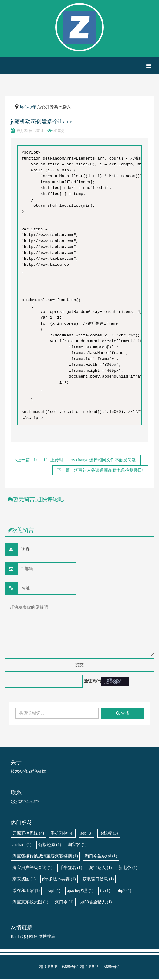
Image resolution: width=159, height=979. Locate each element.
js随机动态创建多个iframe (41, 121)
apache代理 (80, 890)
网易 (33, 936)
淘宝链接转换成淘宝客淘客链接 (45, 856)
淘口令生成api (101, 856)
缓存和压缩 (26, 890)
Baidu (16, 936)
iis (105, 890)
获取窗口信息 (98, 879)
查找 (123, 713)
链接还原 (49, 844)
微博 (43, 936)
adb (86, 833)
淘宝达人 (100, 867)
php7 (124, 890)
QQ (25, 936)
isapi (53, 890)
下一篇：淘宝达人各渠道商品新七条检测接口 (100, 470)
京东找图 (24, 879)
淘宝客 (77, 844)
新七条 (127, 867)
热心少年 (27, 107)
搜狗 (51, 936)
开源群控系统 (28, 833)
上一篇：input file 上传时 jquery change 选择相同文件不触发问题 (75, 460)
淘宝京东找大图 (30, 902)
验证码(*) (92, 681)
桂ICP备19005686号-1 (59, 966)
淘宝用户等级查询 (32, 867)
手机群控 (62, 833)
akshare (22, 844)
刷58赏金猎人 (96, 902)
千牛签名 (70, 867)
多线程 (108, 833)
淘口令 (64, 902)
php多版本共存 (59, 879)
